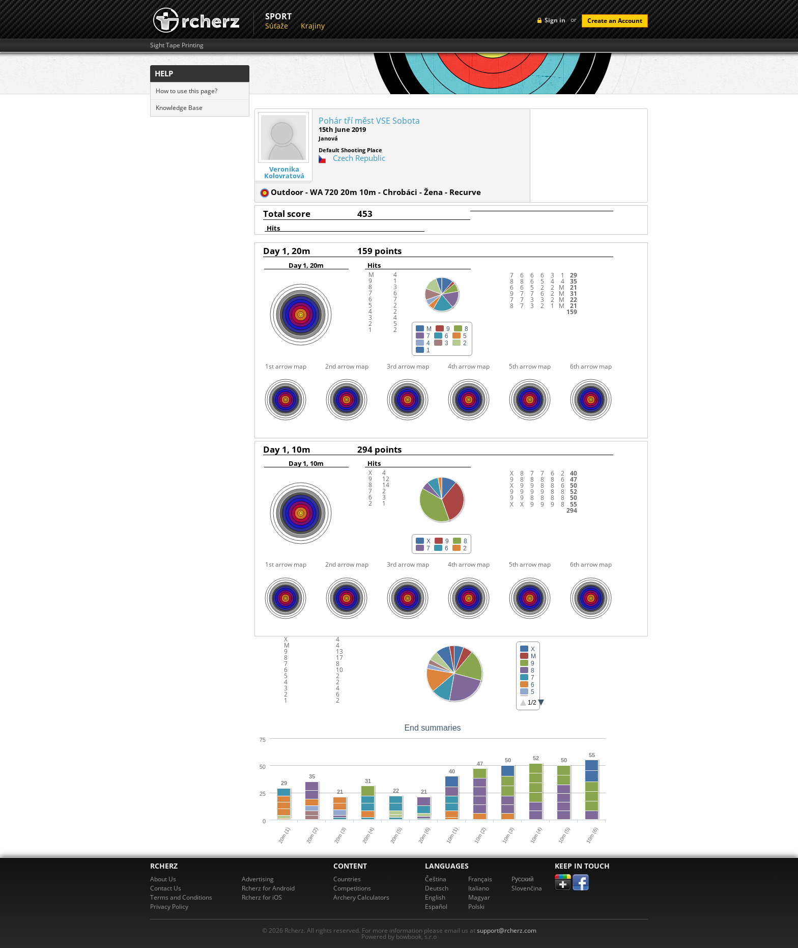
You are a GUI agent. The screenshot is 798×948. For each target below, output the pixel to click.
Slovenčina (526, 888)
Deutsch (436, 888)
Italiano (478, 888)
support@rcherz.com (506, 930)
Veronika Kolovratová (284, 172)
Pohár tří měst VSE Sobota (369, 120)
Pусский (522, 879)
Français (480, 879)
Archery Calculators (361, 897)
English (435, 897)
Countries (347, 879)
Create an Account (614, 20)
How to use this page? (186, 91)
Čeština (435, 879)
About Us (163, 879)
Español (436, 906)
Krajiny (313, 26)
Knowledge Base (179, 107)
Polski (476, 906)
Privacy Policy (169, 906)
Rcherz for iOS (262, 897)
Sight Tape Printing (177, 45)
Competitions (352, 888)
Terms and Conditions (181, 897)
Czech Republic (359, 158)
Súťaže (276, 26)
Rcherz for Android (268, 888)
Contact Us (165, 888)
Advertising (258, 879)
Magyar (479, 897)
